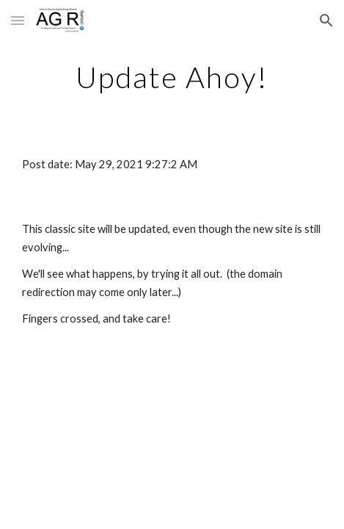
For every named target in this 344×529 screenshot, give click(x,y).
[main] (172, 77)
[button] (17, 20)
